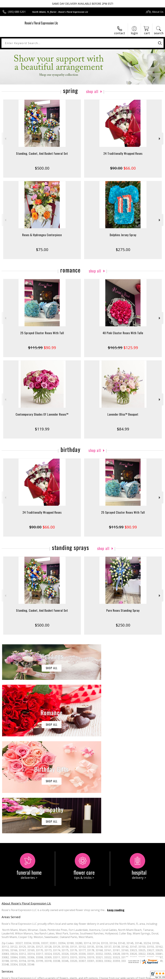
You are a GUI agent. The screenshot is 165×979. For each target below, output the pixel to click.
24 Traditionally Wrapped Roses (122, 153)
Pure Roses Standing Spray (123, 610)
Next (159, 139)
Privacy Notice (109, 975)
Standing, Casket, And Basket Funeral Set (42, 153)
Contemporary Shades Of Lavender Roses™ (42, 414)
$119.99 (42, 429)
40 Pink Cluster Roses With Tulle (123, 333)
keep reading (115, 813)
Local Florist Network (132, 975)
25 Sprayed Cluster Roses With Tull (42, 333)
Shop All (92, 91)
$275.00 (123, 249)
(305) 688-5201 (17, 12)
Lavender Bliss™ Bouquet (122, 414)
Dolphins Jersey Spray (123, 235)
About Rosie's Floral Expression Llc (26, 806)
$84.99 (123, 429)
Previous (5, 139)
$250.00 (123, 625)
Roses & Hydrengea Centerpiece (42, 235)
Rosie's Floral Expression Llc (41, 23)
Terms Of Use (90, 975)
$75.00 (42, 249)
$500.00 (42, 168)
